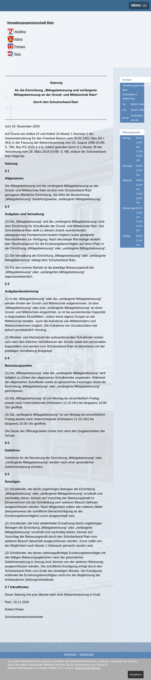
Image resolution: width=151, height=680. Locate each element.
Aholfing (16, 31)
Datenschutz (87, 654)
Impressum (70, 654)
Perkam (16, 46)
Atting (14, 39)
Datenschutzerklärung (87, 668)
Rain (14, 54)
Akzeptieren (135, 674)
